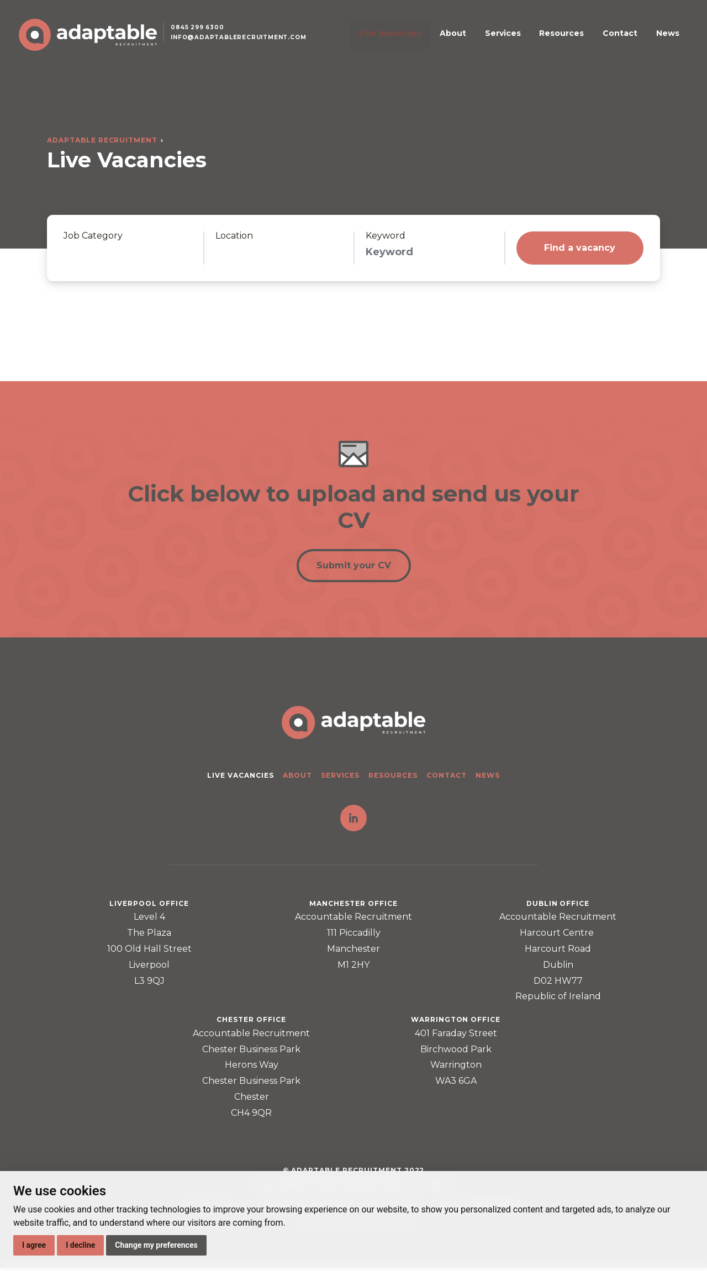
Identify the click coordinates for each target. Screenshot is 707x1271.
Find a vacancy (579, 247)
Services (532, 40)
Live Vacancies (441, 40)
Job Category (93, 235)
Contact (627, 40)
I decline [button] (80, 1245)
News (664, 40)
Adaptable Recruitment (102, 140)
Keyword (385, 235)
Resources (579, 40)
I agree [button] (34, 1245)
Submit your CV (353, 567)
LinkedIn (353, 821)
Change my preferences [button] (156, 1245)
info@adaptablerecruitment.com (247, 46)
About (492, 40)
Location (234, 235)
